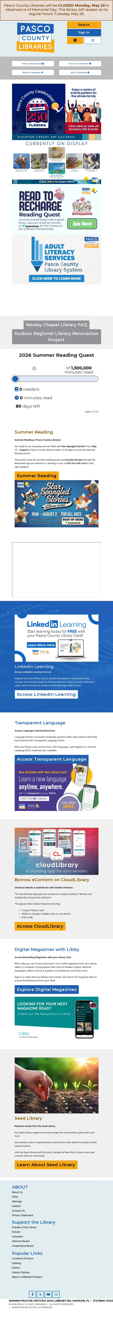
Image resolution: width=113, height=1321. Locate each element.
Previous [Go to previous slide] (15, 184)
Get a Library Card (33, 63)
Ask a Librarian (80, 72)
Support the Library (33, 1222)
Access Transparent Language (51, 759)
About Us (17, 1192)
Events (16, 1267)
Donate (16, 1231)
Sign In (84, 32)
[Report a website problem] (75, 40)
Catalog (16, 1263)
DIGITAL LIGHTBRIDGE (40, 1307)
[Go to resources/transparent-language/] (57, 787)
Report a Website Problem (27, 1277)
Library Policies (21, 1272)
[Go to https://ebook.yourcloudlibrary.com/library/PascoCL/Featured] (57, 851)
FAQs (15, 1196)
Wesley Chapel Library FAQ (56, 324)
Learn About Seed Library (46, 1164)
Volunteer (17, 1236)
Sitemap (17, 1201)
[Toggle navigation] (93, 40)
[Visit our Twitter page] (40, 1294)
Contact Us (18, 1210)
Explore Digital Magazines (47, 989)
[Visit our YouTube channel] (48, 1294)
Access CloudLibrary (40, 926)
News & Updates (33, 72)
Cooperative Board (23, 1245)
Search (84, 25)
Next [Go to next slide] (98, 184)
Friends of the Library (24, 1227)
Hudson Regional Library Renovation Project (56, 336)
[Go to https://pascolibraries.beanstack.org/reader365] (57, 503)
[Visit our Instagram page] (56, 1294)
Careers (16, 1206)
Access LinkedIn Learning (46, 694)
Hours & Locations (80, 63)
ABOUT (20, 1187)
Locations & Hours (23, 1258)
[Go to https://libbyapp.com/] (57, 1019)
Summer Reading (37, 475)
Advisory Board (21, 1241)
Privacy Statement (22, 1215)
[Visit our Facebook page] (32, 1294)
